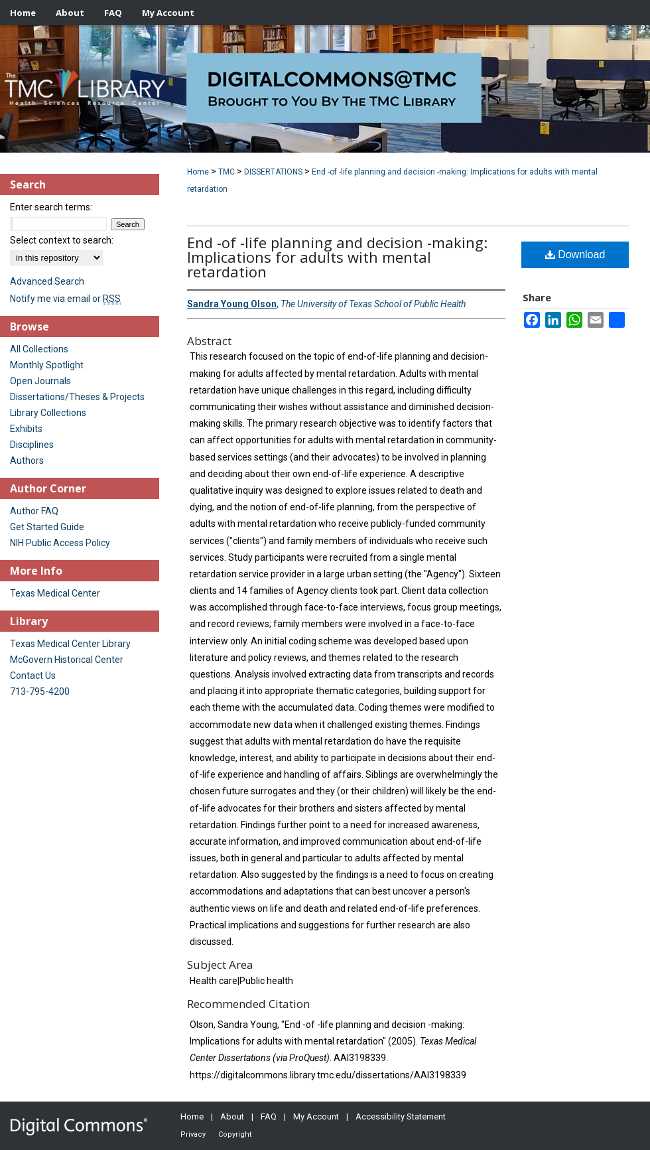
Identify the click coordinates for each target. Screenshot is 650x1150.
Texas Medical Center (55, 593)
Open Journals (40, 381)
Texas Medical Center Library (70, 643)
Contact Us (33, 675)
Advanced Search (47, 281)
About (232, 1116)
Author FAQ (34, 511)
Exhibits (26, 428)
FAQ (269, 1116)
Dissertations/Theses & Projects (77, 397)
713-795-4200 (40, 691)
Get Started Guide (47, 527)
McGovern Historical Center (66, 659)
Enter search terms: (51, 207)
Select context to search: (61, 240)
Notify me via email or (65, 298)
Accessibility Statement (401, 1116)
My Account (316, 1116)
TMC (226, 172)
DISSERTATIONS (273, 172)
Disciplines (32, 444)
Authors (27, 460)
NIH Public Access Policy (60, 543)
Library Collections (48, 412)
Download (575, 254)
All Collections (39, 349)
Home (198, 172)
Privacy (193, 1134)
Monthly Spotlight (47, 365)
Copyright (234, 1134)
